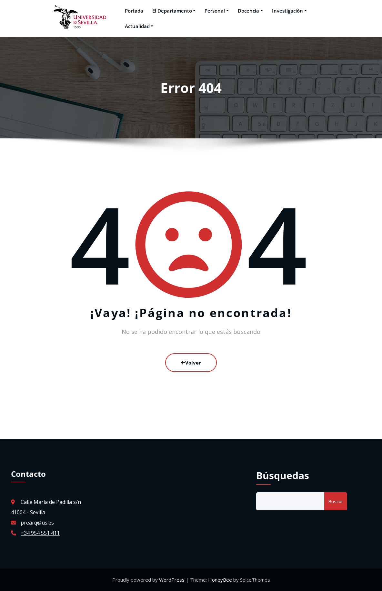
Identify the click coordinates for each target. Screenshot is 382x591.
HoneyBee (220, 579)
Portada (134, 10)
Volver (191, 362)
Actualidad (139, 26)
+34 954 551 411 (40, 532)
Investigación (289, 10)
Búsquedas (282, 475)
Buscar (335, 501)
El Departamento (174, 10)
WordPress (172, 579)
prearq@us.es (37, 522)
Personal (217, 10)
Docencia (250, 10)
